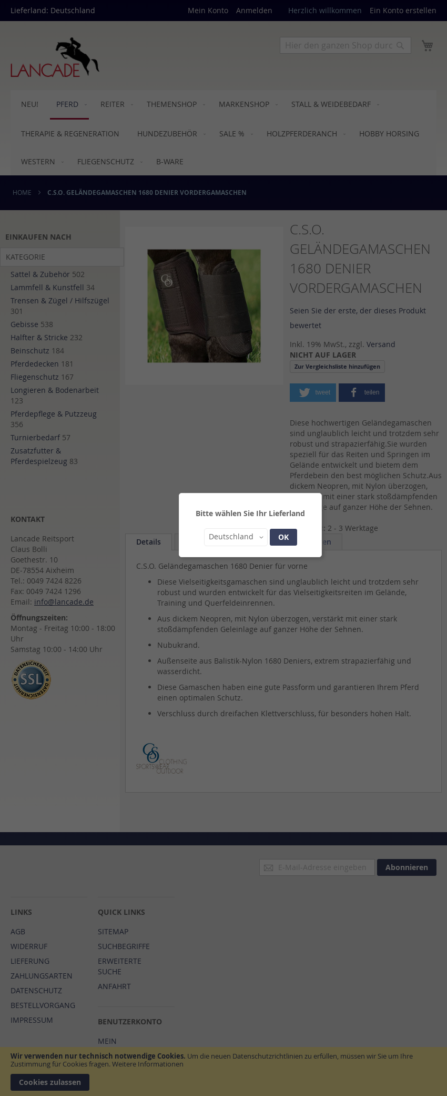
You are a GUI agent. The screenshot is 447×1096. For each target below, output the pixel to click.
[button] (236, 537)
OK (283, 537)
